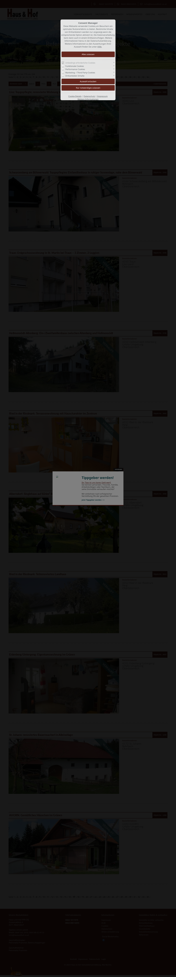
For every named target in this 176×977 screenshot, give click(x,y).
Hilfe (99, 46)
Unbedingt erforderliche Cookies (80, 62)
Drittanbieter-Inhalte (74, 75)
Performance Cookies (75, 69)
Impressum (102, 96)
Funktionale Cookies (74, 66)
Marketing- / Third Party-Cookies (80, 72)
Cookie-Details (75, 96)
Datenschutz (89, 96)
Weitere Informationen (87, 99)
